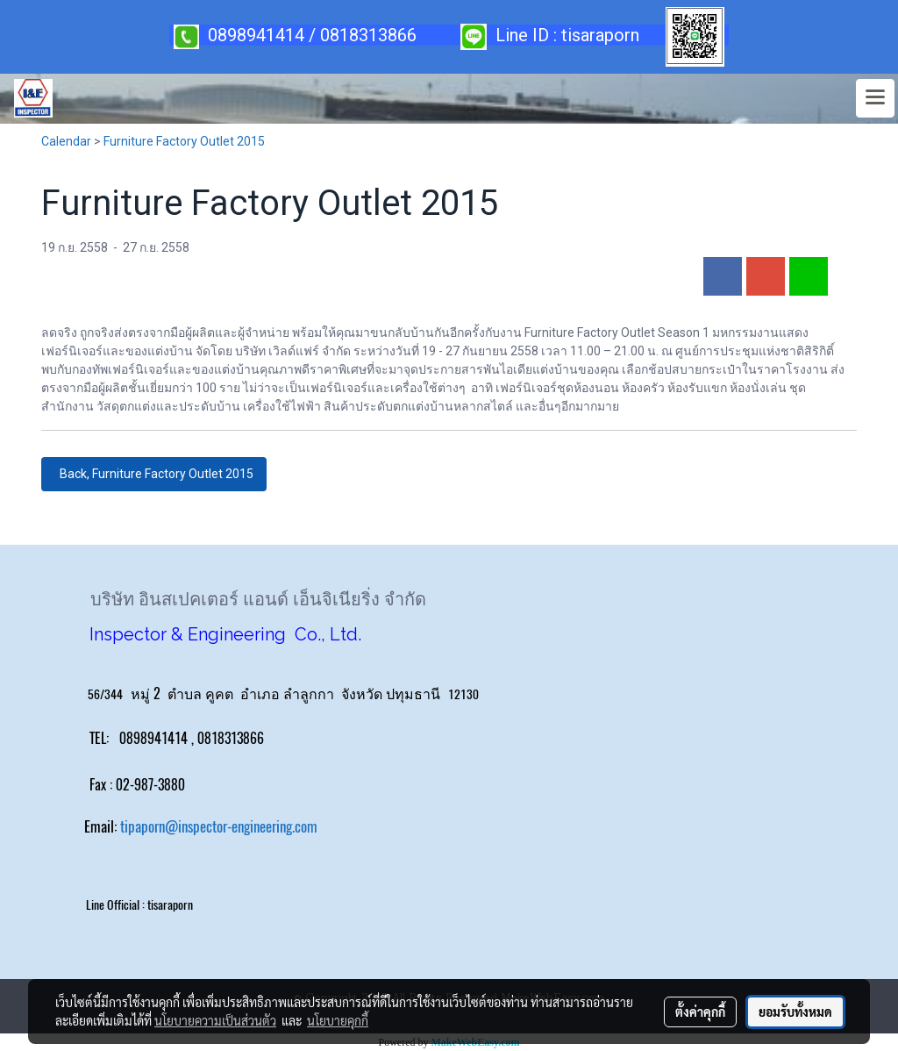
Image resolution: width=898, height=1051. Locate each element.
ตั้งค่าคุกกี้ (700, 1011)
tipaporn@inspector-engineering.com (218, 826)
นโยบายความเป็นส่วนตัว (215, 1020)
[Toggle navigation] (875, 98)
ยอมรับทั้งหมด (795, 1011)
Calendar (66, 141)
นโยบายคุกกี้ (337, 1020)
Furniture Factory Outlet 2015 (184, 141)
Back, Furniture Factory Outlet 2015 (153, 474)
